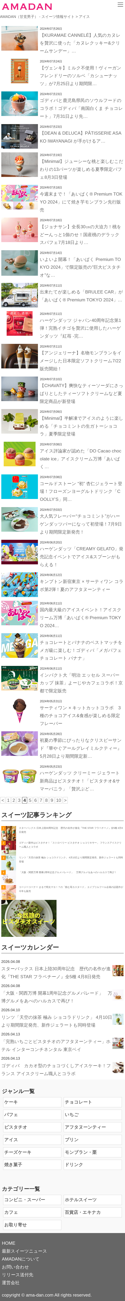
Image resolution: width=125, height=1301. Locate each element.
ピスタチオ (15, 1127)
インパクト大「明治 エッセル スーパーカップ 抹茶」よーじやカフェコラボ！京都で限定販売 (81, 683)
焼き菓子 (13, 1164)
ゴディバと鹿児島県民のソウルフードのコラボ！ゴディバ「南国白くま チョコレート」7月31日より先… (81, 108)
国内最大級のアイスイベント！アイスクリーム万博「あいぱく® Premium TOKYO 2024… (81, 617)
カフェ (11, 1212)
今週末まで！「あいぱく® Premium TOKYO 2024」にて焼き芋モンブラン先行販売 (81, 202)
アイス (11, 1139)
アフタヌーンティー (85, 1127)
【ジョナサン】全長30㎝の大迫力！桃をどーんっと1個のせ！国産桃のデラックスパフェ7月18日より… (80, 234)
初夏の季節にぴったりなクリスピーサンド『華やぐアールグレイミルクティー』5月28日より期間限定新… (81, 748)
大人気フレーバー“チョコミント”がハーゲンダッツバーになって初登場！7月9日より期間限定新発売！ (81, 524)
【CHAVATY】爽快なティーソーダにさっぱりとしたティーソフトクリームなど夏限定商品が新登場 (81, 393)
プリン (72, 1139)
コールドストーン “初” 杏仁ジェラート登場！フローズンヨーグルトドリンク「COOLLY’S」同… (81, 491)
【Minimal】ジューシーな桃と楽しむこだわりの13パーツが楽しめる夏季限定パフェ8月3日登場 (81, 169)
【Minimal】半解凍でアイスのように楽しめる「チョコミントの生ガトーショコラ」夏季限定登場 (81, 426)
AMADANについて (21, 1258)
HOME (8, 1243)
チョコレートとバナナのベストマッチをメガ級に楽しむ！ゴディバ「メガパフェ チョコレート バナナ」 (81, 650)
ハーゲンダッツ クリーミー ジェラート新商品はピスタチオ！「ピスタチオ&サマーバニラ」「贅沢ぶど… (80, 780)
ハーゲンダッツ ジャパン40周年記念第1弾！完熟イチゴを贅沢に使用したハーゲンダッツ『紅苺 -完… (80, 328)
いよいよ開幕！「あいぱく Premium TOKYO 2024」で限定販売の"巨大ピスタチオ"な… (80, 267)
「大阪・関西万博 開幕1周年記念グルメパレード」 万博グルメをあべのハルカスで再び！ (68, 872)
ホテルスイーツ (81, 1199)
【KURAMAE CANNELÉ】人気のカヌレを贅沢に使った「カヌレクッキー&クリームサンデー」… (80, 43)
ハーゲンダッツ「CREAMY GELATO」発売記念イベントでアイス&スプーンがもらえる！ (81, 556)
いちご (72, 1114)
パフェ (11, 1114)
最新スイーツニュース (24, 1251)
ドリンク (74, 1164)
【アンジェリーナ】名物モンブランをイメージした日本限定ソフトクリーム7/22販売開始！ (81, 360)
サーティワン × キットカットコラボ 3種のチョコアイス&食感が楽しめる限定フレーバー (80, 715)
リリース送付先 (17, 1274)
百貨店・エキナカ (83, 1212)
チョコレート (78, 1102)
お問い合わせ (15, 1266)
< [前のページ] (2, 800)
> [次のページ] (65, 800)
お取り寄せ (15, 1224)
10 (58, 800)
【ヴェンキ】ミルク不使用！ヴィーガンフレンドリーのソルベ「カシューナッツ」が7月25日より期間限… (80, 75)
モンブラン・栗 (81, 1152)
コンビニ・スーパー (24, 1199)
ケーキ (11, 1102)
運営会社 (11, 1282)
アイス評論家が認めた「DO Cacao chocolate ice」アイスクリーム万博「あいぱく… (80, 458)
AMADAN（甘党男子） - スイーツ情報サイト (37, 17)
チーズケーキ (17, 1152)
